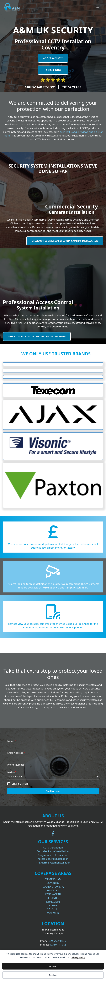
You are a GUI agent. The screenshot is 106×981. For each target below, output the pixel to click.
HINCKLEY (53, 890)
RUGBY (53, 905)
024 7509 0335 (57, 941)
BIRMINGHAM (53, 879)
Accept (53, 966)
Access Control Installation (53, 858)
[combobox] (53, 776)
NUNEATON (53, 901)
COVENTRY (53, 883)
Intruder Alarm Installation (53, 851)
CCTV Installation (53, 847)
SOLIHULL (53, 909)
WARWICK (53, 913)
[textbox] (52, 776)
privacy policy (78, 957)
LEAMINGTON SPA (53, 886)
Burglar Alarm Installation (53, 855)
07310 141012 (57, 944)
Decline (53, 974)
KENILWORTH (53, 894)
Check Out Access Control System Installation (37, 336)
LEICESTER (53, 898)
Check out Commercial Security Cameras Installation (64, 240)
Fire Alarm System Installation (53, 862)
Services (11, 772)
